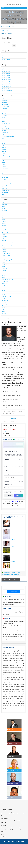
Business (4, 119)
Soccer (3, 298)
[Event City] (13, 477)
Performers (5, 55)
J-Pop (3, 158)
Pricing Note (5, 431)
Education (4, 240)
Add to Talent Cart (19, 439)
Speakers (4, 57)
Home (2, 805)
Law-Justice (4, 268)
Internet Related (6, 156)
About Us (8, 805)
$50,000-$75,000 (6, 77)
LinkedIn (3, 836)
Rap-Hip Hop (5, 177)
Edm (3, 238)
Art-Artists (4, 108)
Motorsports (5, 281)
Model (3, 277)
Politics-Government (13, 829)
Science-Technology (6, 296)
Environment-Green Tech (8, 245)
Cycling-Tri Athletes (6, 232)
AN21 (13, 546)
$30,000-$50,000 (6, 75)
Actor (3, 98)
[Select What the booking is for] (13, 463)
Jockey (3, 262)
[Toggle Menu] (14, 8)
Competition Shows (6, 128)
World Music (5, 192)
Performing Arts (5, 285)
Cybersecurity (5, 230)
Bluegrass (4, 115)
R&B (3, 175)
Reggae (4, 179)
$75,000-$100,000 (6, 79)
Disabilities (4, 236)
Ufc (3, 309)
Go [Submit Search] (14, 45)
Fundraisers (4, 814)
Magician (4, 166)
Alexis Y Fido (13, 569)
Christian (4, 121)
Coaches (4, 225)
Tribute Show (5, 188)
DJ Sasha (13, 539)
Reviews (15, 805)
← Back (9, 495)
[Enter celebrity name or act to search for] (14, 42)
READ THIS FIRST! (14, 591)
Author (3, 208)
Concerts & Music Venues (15, 814)
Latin (3, 164)
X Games (4, 313)
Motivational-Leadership (7, 171)
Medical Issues (5, 275)
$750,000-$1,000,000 (7, 90)
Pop (3, 173)
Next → (18, 495)
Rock (3, 181)
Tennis (3, 305)
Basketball (4, 113)
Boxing (3, 215)
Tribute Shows (5, 190)
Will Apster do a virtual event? (11, 391)
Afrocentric (4, 100)
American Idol (5, 104)
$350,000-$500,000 (6, 86)
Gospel (4, 151)
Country (4, 130)
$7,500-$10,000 (6, 69)
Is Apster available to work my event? (13, 395)
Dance (3, 134)
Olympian (4, 283)
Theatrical (4, 186)
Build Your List (4, 30)
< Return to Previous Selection (11, 580)
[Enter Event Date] (13, 485)
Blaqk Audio (13, 561)
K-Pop (3, 162)
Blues (3, 117)
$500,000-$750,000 (6, 88)
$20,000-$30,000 (6, 73)
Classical (4, 223)
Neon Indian (13, 554)
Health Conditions (6, 253)
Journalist (4, 264)
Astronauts (4, 206)
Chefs (3, 219)
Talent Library (4, 812)
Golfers (4, 149)
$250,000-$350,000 (6, 84)
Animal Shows (5, 106)
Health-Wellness (6, 255)
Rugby (3, 294)
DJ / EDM (19, 821)
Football (4, 147)
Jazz (3, 160)
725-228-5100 (14, 501)
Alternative (4, 102)
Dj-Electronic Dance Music (8, 136)
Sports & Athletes (6, 59)
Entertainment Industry (7, 141)
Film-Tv (3, 143)
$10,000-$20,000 (6, 71)
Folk (3, 145)
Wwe (3, 194)
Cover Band (5, 132)
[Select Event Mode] (13, 470)
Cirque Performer (6, 123)
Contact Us (7, 807)
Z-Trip (13, 527)
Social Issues (5, 300)
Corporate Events (14, 812)
